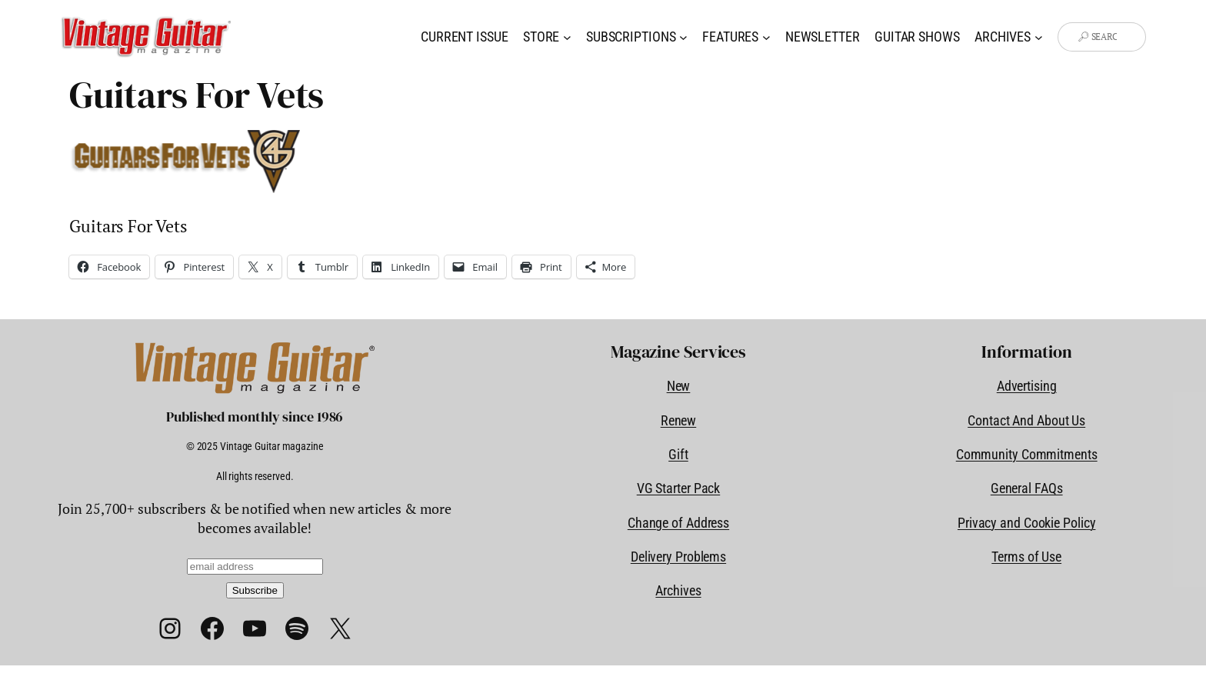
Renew (679, 420)
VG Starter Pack (679, 488)
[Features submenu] (766, 37)
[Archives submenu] (1038, 37)
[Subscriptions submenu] (683, 37)
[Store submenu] (567, 37)
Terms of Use (1026, 556)
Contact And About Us (1026, 420)
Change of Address (678, 523)
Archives (678, 590)
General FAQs (1027, 488)
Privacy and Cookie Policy (1027, 523)
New (679, 386)
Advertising (1027, 386)
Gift (678, 454)
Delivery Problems (678, 556)
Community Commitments (1027, 454)
